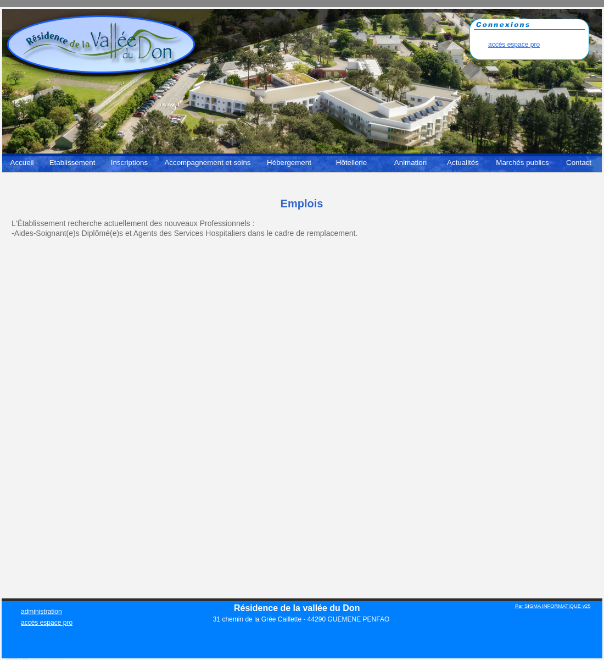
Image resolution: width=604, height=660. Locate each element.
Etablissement (72, 162)
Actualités (463, 162)
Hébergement (289, 162)
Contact (578, 162)
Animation (410, 162)
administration (41, 611)
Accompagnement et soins (207, 162)
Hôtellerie (351, 162)
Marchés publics (522, 162)
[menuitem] (22, 165)
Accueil (22, 162)
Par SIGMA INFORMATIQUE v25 (553, 605)
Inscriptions (129, 162)
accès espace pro (514, 44)
